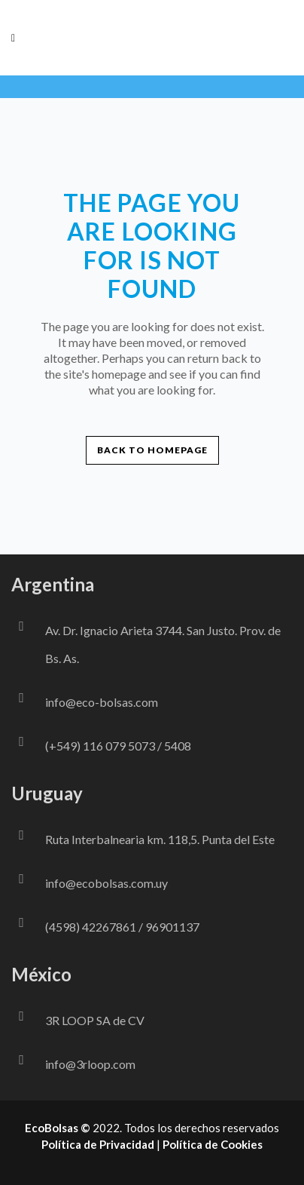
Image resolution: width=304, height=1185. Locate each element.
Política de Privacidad (97, 1144)
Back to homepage (152, 450)
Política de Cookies (213, 1144)
